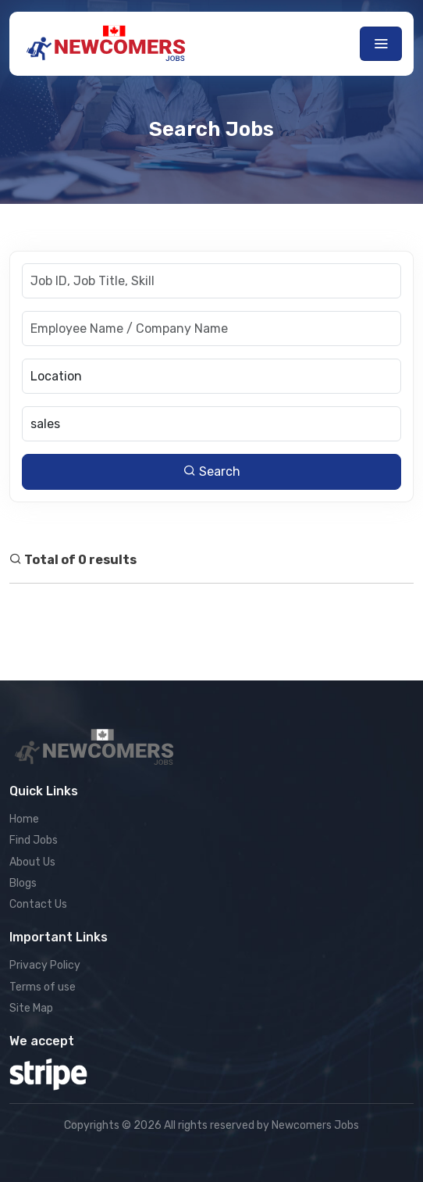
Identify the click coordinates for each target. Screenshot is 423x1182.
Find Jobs (33, 840)
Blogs (23, 883)
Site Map (31, 1008)
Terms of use (42, 987)
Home (24, 819)
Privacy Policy (44, 965)
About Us (32, 862)
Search (211, 471)
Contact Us (38, 904)
